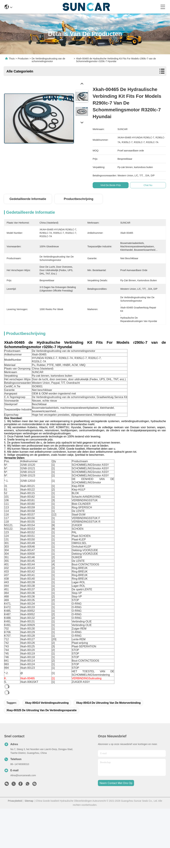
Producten (23, 58)
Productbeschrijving (78, 199)
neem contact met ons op (116, 783)
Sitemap (29, 800)
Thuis (12, 58)
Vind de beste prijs (113, 185)
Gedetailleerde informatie (28, 199)
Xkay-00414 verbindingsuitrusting (47, 702)
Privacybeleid (15, 800)
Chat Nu (150, 185)
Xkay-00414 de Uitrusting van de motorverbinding (108, 702)
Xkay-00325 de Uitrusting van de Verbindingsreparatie (41, 710)
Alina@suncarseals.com (23, 775)
